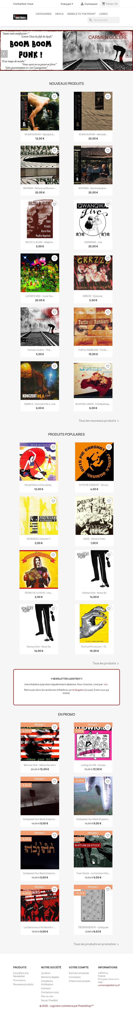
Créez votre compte (79, 981)
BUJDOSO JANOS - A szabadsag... (93, 404)
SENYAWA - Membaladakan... (93, 188)
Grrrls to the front (81, 14)
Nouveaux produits (23, 984)
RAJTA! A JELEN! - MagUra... (39, 242)
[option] (66, 50)
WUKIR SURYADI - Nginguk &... (40, 134)
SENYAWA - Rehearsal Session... (40, 188)
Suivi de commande (79, 973)
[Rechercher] (104, 20)
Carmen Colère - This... (40, 349)
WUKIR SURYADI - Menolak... (93, 134)
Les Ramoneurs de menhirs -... (40, 927)
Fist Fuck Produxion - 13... (94, 646)
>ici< (105, 684)
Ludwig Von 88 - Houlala (93, 765)
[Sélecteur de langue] (67, 4)
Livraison (45, 973)
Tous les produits (106, 663)
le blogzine (78, 689)
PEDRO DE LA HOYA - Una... (39, 592)
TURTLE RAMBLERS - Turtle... (93, 349)
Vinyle (59, 14)
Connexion (75, 977)
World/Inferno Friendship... (39, 484)
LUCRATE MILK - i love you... (39, 296)
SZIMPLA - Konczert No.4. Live (39, 404)
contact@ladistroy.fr (109, 985)
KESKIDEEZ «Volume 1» (39, 538)
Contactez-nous (23, 4)
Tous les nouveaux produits (99, 421)
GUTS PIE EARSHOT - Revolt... (94, 484)
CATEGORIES (44, 14)
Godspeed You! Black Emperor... (40, 819)
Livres (103, 14)
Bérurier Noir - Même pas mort (40, 765)
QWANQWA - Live (93, 242)
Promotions (19, 980)
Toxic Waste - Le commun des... (93, 873)
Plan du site (47, 996)
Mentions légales (50, 977)
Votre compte (79, 967)
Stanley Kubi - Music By (94, 592)
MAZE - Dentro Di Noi (94, 538)
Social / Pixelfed (49, 1000)
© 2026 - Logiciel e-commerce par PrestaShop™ (66, 1006)
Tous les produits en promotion (97, 944)
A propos (46, 988)
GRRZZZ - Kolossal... (93, 296)
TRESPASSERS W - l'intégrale (93, 927)
